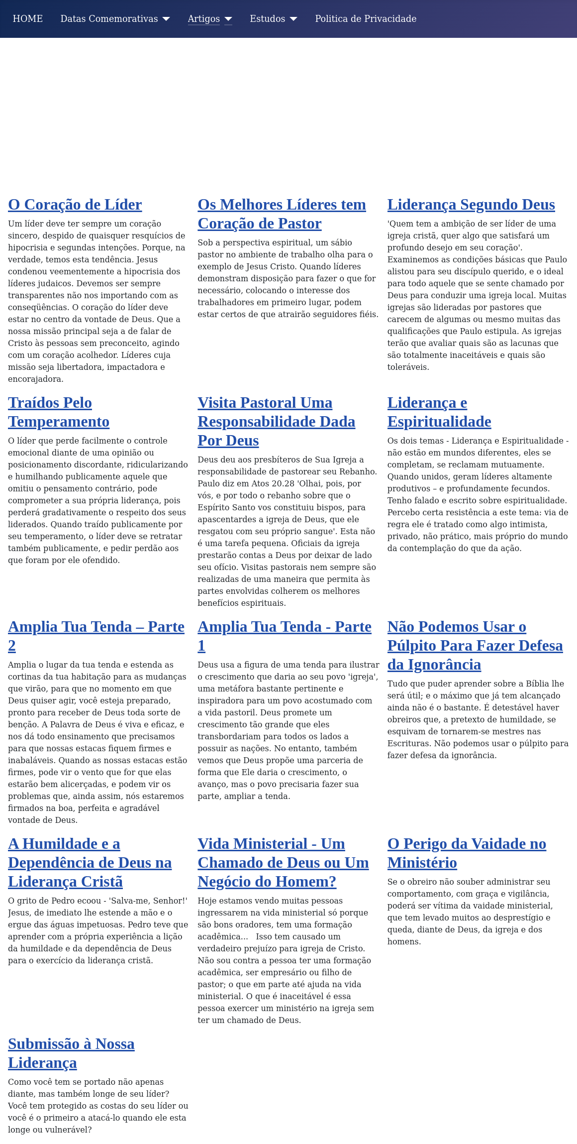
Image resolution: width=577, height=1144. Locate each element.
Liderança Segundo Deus (471, 204)
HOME (28, 19)
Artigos (204, 19)
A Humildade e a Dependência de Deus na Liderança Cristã (90, 862)
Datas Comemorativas (109, 19)
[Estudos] (292, 18)
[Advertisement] (288, 112)
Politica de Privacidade (366, 19)
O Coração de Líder (75, 204)
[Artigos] (226, 18)
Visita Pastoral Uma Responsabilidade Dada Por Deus (276, 421)
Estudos (267, 19)
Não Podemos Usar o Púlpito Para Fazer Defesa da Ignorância (475, 645)
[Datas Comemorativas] (164, 18)
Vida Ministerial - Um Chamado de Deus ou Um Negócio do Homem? (283, 862)
